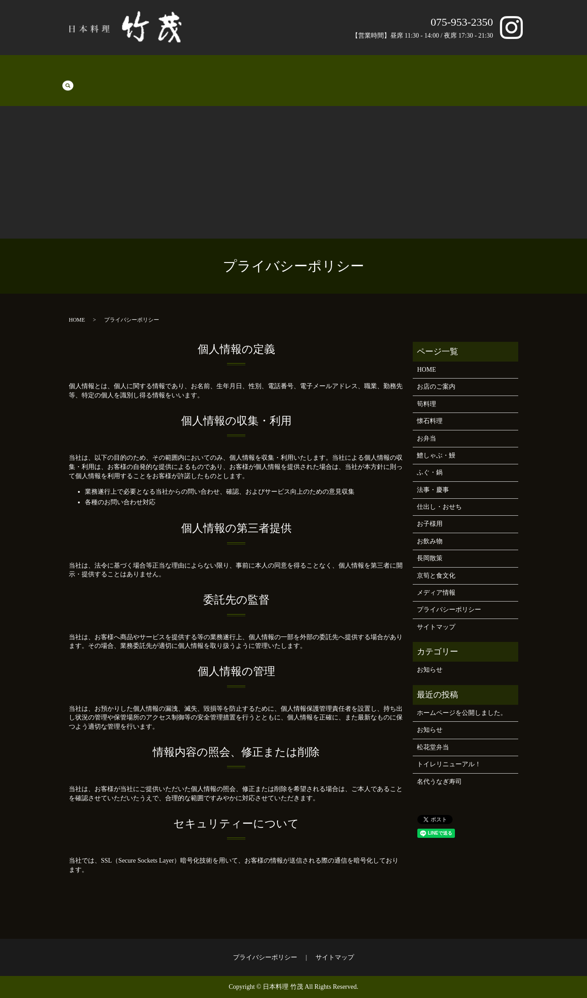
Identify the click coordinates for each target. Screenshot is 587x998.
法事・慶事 (258, 73)
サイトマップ (436, 627)
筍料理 (90, 73)
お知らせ (430, 669)
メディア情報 (436, 592)
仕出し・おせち (302, 73)
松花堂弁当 (433, 747)
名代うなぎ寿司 (439, 781)
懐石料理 (120, 73)
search (525, 73)
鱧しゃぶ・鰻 (184, 73)
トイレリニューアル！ (449, 764)
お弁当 (148, 73)
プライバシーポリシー (449, 609)
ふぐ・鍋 (222, 73)
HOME (64, 73)
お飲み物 (376, 73)
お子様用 (344, 73)
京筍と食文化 (492, 73)
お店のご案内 (415, 73)
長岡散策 (453, 73)
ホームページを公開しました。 (462, 712)
